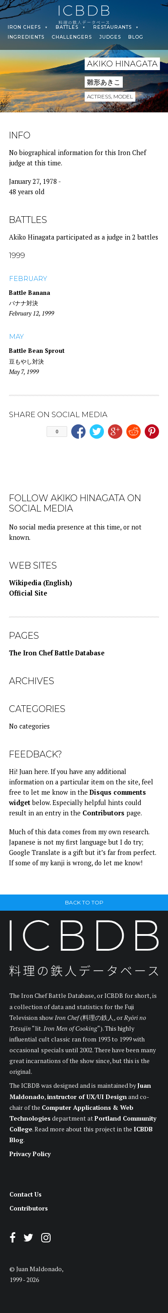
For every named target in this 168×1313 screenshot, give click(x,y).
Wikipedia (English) (40, 583)
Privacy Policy (30, 1154)
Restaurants (112, 27)
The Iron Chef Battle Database (56, 653)
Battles (67, 27)
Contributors (103, 813)
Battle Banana (29, 293)
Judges (110, 37)
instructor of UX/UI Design (87, 1097)
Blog (135, 37)
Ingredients (26, 37)
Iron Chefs (24, 27)
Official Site (28, 593)
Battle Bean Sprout (37, 351)
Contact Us (25, 1194)
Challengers (72, 37)
